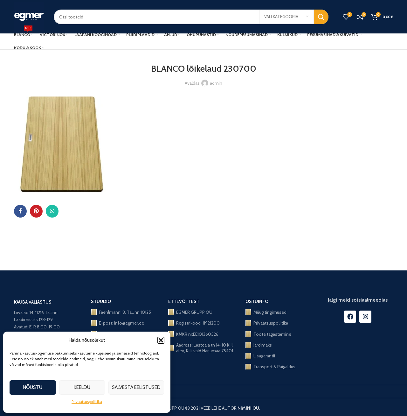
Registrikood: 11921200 (194, 323)
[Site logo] (29, 16)
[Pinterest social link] (36, 211)
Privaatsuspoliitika (87, 401)
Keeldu (82, 387)
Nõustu (32, 387)
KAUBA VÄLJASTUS (33, 302)
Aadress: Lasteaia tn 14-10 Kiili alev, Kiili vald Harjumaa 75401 (200, 348)
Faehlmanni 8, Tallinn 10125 (121, 312)
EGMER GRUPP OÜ (190, 312)
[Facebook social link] (20, 211)
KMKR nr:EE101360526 (193, 334)
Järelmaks (258, 345)
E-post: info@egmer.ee (117, 323)
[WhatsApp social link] (52, 211)
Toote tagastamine (268, 334)
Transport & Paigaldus (270, 366)
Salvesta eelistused (136, 387)
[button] (161, 340)
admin (216, 83)
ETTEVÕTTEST (183, 301)
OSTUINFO (256, 301)
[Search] (191, 17)
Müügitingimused (265, 312)
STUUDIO (101, 301)
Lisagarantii (260, 356)
